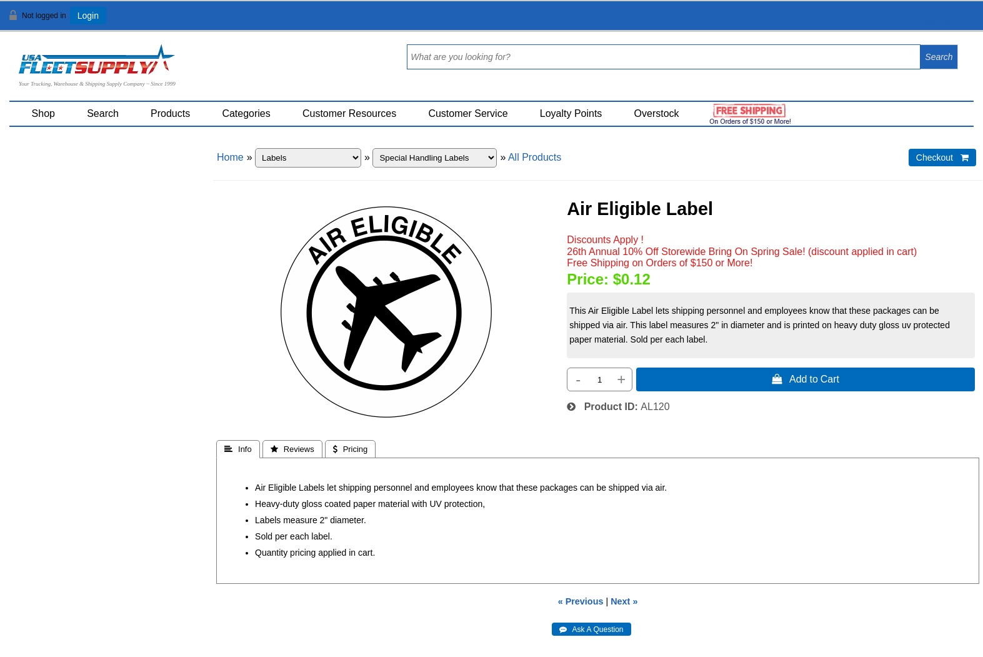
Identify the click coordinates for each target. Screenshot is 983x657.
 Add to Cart (805, 379)
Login (88, 15)
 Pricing (350, 449)
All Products (534, 157)
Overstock (656, 113)
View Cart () (934, 21)
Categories (246, 113)
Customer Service (467, 113)
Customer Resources (349, 113)
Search (103, 113)
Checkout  (942, 157)
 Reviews (292, 449)
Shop (43, 113)
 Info (238, 449)
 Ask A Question (591, 629)
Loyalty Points (571, 113)
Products (170, 113)
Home (230, 157)
